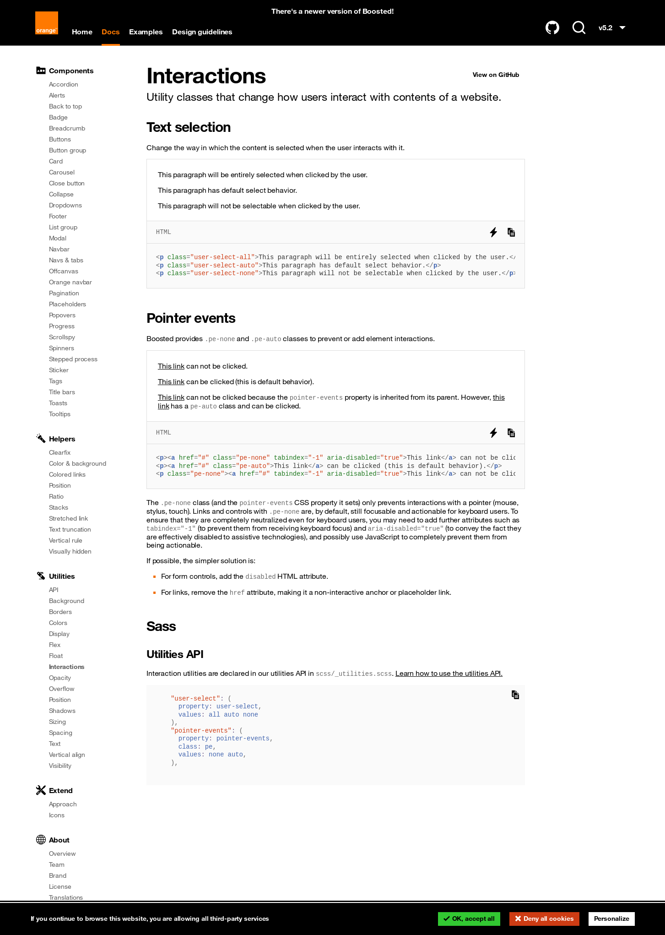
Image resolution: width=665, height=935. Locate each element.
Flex (55, 645)
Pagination (64, 293)
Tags (56, 381)
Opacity (60, 678)
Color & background (77, 463)
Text (55, 743)
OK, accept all (473, 918)
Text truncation (70, 529)
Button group (68, 150)
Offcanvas (63, 271)
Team (57, 864)
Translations (66, 897)
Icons (57, 815)
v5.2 (614, 29)
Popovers (62, 315)
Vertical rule (66, 540)
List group (63, 227)
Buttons (60, 139)
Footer (58, 216)
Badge (58, 117)
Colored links (67, 474)
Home (82, 31)
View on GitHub (496, 75)
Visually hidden (70, 551)
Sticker (59, 370)
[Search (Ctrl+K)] (578, 27)
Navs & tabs (66, 260)
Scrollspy (62, 337)
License (60, 886)
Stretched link (68, 518)
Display (59, 634)
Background (66, 601)
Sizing (57, 722)
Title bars (62, 392)
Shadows (62, 711)
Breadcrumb (67, 128)
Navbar (59, 249)
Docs (111, 31)
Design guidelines (202, 31)
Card (56, 161)
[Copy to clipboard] (511, 232)
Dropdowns (65, 205)
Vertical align (67, 754)
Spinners (61, 348)
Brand (58, 875)
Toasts (58, 403)
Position (60, 485)
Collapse (61, 194)
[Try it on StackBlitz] (493, 232)
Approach (63, 804)
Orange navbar (70, 282)
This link (171, 381)
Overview (62, 853)
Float (56, 656)
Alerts (57, 95)
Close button (67, 183)
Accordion (63, 84)
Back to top (65, 106)
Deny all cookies (548, 918)
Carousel (62, 172)
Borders (60, 612)
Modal (58, 238)
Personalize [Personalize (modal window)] (611, 918)
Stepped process (73, 359)
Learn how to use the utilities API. (449, 673)
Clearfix (59, 452)
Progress (62, 326)
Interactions (67, 667)
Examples (146, 31)
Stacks (58, 507)
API (54, 590)
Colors (58, 623)
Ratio (56, 496)
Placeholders (68, 304)
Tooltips (59, 414)
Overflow (62, 689)
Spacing (60, 732)
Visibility (60, 765)
